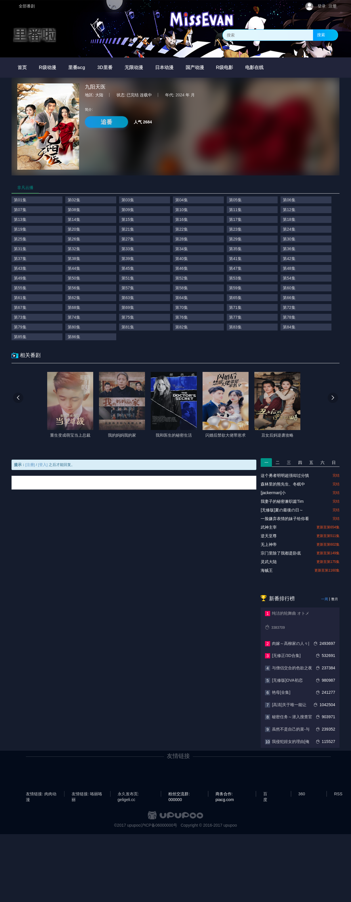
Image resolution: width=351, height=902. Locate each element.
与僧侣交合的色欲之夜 (292, 668)
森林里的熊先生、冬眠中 (283, 484)
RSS (338, 794)
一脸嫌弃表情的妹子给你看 (285, 518)
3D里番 (104, 67)
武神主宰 (269, 527)
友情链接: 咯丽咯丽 (87, 794)
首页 (22, 67)
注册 (333, 6)
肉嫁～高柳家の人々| (290, 643)
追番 (106, 122)
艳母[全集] (281, 692)
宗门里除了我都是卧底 (281, 553)
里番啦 (34, 35)
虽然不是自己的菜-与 (291, 729)
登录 (322, 6)
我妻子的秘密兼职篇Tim (282, 501)
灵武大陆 (269, 561)
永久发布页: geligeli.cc (128, 794)
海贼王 (267, 570)
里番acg (76, 67)
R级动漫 (47, 67)
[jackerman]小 (273, 492)
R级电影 (224, 67)
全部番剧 (27, 6)
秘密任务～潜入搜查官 (292, 716)
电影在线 (254, 67)
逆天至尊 (269, 536)
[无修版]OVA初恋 (287, 680)
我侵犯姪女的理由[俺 (290, 741)
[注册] (30, 465)
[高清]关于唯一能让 (289, 704)
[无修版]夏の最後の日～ (282, 510)
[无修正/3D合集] (286, 655)
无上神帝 (269, 544)
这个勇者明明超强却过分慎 (285, 475)
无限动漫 (134, 67)
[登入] (42, 465)
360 (301, 794)
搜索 (321, 35)
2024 (179, 95)
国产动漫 (195, 67)
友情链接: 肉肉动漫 (41, 794)
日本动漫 (164, 67)
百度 (265, 794)
